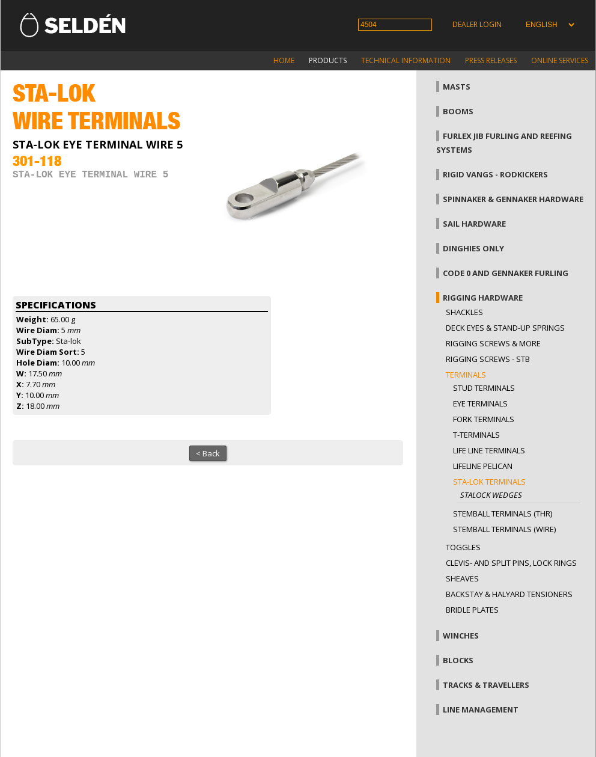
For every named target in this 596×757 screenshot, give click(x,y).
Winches (461, 635)
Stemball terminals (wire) (504, 529)
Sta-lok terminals (489, 481)
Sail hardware (474, 223)
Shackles (464, 312)
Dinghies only (473, 248)
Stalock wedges (491, 494)
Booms (458, 111)
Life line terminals (489, 450)
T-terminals (476, 434)
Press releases (491, 60)
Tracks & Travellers (486, 684)
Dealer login (477, 24)
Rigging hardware (483, 297)
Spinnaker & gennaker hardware (513, 199)
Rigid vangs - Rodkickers (495, 174)
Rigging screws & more (493, 343)
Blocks (458, 660)
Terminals (466, 374)
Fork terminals (483, 419)
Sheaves (462, 578)
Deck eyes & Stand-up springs (505, 327)
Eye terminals (480, 403)
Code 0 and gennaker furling (505, 273)
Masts (456, 86)
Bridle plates (472, 609)
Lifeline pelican (482, 466)
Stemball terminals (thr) (502, 513)
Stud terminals (484, 387)
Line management (480, 709)
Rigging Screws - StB (488, 359)
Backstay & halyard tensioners (509, 594)
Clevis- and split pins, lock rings (511, 562)
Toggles (463, 547)
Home (283, 60)
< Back (208, 453)
